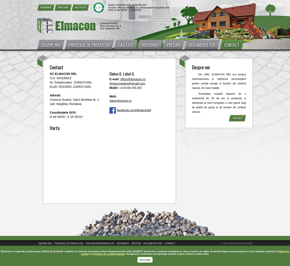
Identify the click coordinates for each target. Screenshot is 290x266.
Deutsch (80, 7)
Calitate (125, 45)
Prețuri (173, 45)
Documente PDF (202, 45)
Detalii (237, 118)
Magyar (63, 7)
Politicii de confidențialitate (109, 254)
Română (46, 7)
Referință (150, 45)
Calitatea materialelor (100, 243)
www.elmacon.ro (120, 100)
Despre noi (51, 45)
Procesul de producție (89, 45)
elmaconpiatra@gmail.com (155, 7)
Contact (231, 45)
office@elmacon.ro (127, 7)
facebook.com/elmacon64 (134, 110)
